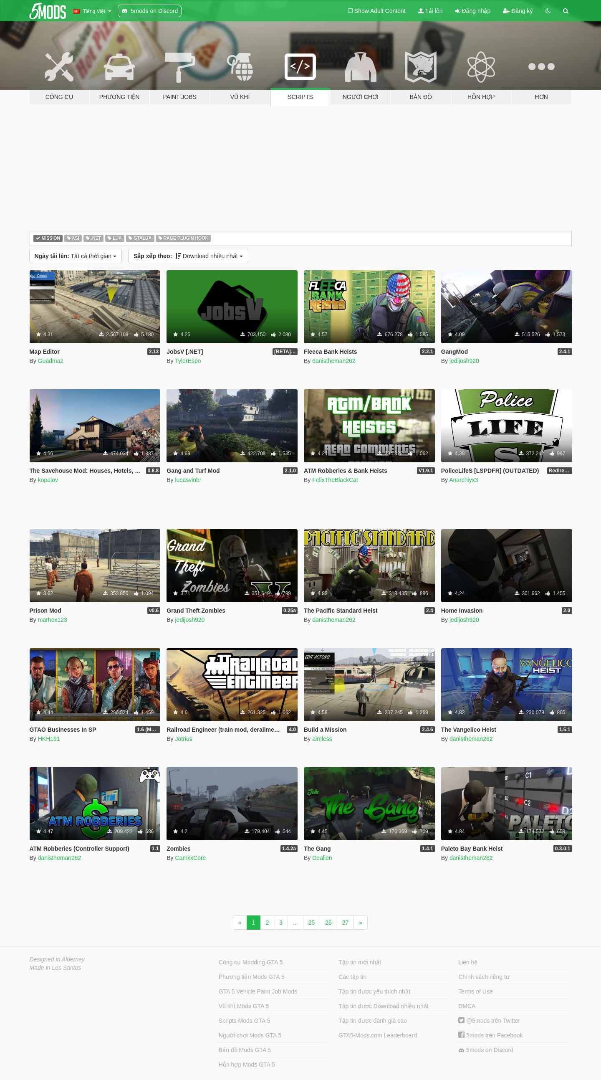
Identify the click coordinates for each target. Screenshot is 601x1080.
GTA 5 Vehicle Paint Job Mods (258, 991)
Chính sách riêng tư (484, 977)
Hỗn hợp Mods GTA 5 (247, 1064)
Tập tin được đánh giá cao (372, 1020)
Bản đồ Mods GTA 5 (245, 1050)
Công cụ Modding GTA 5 (251, 962)
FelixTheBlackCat (335, 480)
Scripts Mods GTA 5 (244, 1020)
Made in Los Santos (55, 967)
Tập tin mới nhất (359, 962)
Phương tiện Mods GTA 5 (252, 977)
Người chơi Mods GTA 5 (250, 1035)
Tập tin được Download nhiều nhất (383, 1006)
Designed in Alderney (57, 959)
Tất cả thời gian (75, 256)
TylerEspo (188, 360)
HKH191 (49, 738)
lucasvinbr (188, 480)
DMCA (466, 1006)
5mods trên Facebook (490, 1035)
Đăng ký (518, 11)
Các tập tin (352, 977)
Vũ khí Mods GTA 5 (244, 1006)
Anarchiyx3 (463, 480)
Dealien (322, 857)
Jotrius (183, 738)
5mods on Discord (485, 1050)
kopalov (48, 480)
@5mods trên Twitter (489, 1020)
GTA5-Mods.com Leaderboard (377, 1035)
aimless (322, 738)
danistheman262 (334, 360)
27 (345, 922)
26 (328, 922)
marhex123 (52, 619)
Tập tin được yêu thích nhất (374, 991)
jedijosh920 (464, 360)
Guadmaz (50, 360)
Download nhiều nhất (188, 256)
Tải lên (430, 11)
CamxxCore (190, 857)
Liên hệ (467, 962)
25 (311, 922)
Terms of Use (475, 991)
